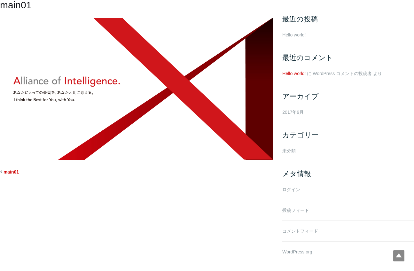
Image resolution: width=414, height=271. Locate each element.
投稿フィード (295, 210)
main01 (11, 171)
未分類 (289, 150)
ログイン (291, 189)
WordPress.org (297, 251)
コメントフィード (300, 231)
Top (398, 255)
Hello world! (294, 34)
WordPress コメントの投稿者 (342, 73)
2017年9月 (293, 112)
